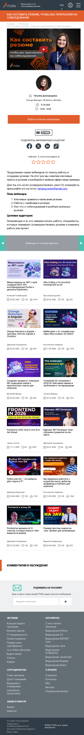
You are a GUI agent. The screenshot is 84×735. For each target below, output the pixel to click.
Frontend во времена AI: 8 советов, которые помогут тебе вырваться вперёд (23, 530)
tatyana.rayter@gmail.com (52, 188)
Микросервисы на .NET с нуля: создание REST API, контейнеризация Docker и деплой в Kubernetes (22, 286)
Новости (11, 711)
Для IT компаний (16, 679)
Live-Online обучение (18, 650)
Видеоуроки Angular (56, 661)
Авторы (49, 687)
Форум (11, 661)
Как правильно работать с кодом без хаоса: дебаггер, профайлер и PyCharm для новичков (57, 483)
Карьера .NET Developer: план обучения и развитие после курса (58, 432)
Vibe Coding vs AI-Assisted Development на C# (56, 283)
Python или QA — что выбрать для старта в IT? (22, 480)
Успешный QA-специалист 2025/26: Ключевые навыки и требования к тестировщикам (58, 383)
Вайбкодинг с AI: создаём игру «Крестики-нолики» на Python (58, 332)
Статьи (11, 657)
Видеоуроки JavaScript (58, 657)
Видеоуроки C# (54, 634)
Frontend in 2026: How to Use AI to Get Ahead (23, 431)
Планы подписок (16, 638)
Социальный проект (56, 691)
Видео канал (14, 654)
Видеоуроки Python (56, 630)
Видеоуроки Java (55, 646)
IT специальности (17, 634)
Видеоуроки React (55, 665)
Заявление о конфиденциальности (18, 725)
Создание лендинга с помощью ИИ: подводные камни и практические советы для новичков (23, 384)
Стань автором (15, 675)
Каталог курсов (16, 630)
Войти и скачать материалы (44, 119)
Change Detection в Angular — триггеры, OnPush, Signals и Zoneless (21, 334)
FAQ (47, 683)
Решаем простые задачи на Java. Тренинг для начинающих (59, 529)
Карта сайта (12, 732)
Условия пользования (18, 721)
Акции (10, 707)
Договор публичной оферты (21, 729)
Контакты (51, 679)
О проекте (51, 675)
